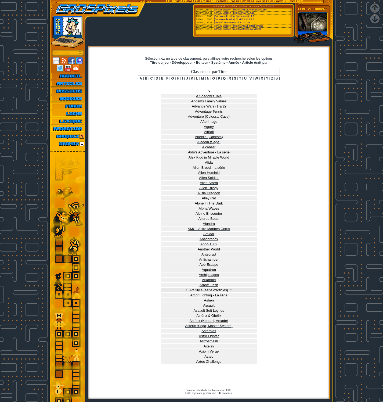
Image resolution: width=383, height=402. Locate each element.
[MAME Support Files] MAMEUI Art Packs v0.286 (240, 9)
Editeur (202, 62)
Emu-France (266, 6)
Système (218, 62)
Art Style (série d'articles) (209, 290)
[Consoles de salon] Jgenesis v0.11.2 (234, 16)
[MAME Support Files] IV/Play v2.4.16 (234, 13)
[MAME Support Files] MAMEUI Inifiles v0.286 (238, 25)
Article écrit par (255, 62)
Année (234, 62)
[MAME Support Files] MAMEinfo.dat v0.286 (237, 29)
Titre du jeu (159, 62)
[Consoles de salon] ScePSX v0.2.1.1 (234, 19)
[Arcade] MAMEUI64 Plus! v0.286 (232, 22)
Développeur (182, 62)
